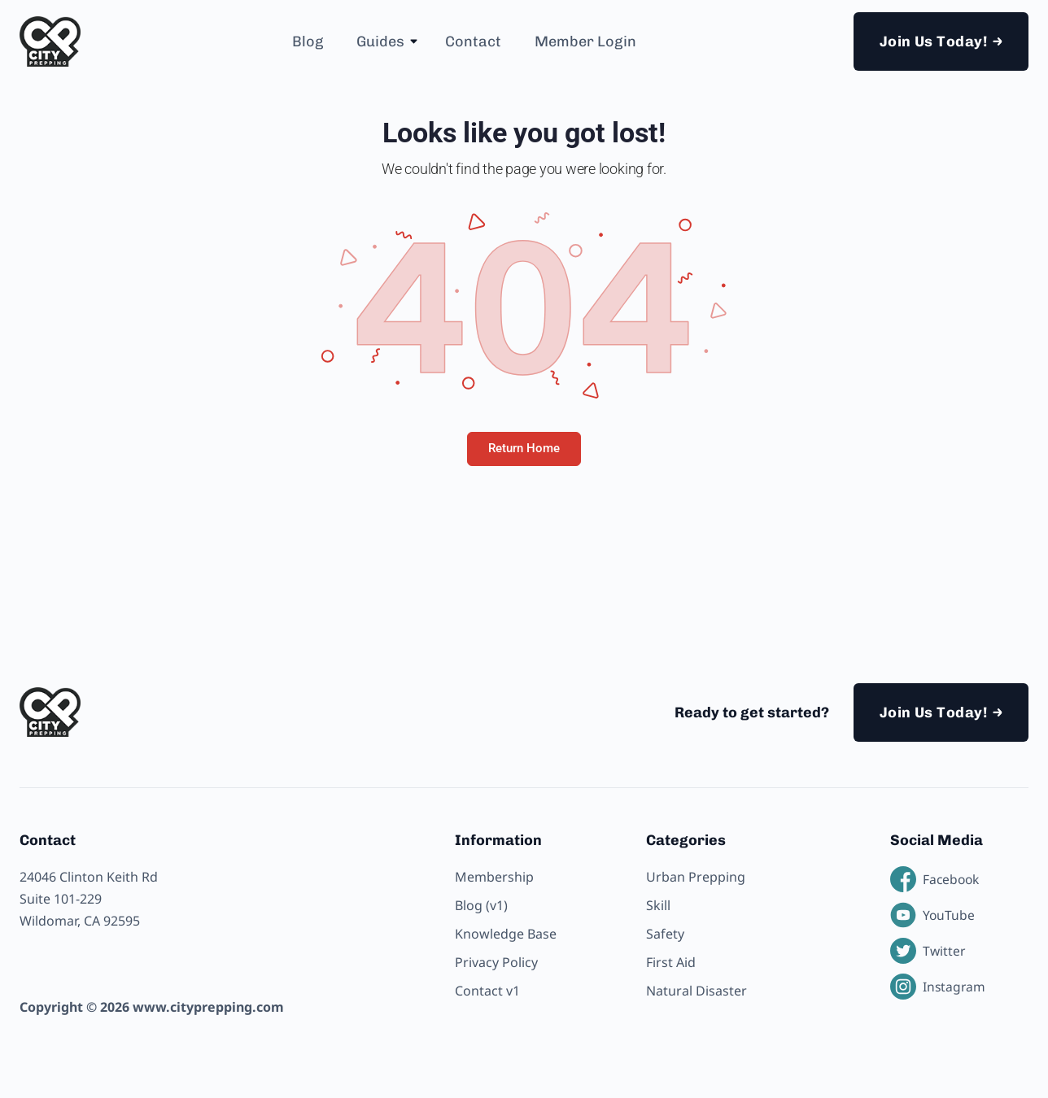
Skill (658, 905)
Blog (307, 41)
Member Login (585, 41)
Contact (473, 41)
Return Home (524, 448)
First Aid (671, 962)
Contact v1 (487, 991)
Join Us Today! (933, 41)
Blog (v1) (481, 905)
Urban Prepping (695, 877)
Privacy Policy (496, 962)
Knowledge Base (506, 934)
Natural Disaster (696, 991)
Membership (494, 877)
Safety (665, 934)
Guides (380, 41)
